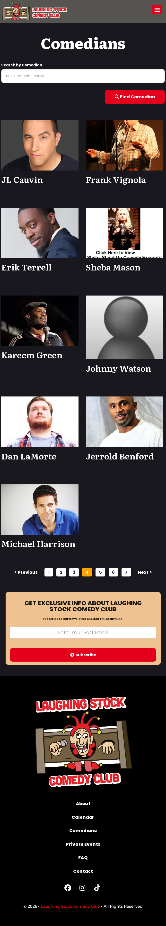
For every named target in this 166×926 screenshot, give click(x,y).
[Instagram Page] (82, 888)
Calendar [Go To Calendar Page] (83, 817)
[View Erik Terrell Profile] (40, 232)
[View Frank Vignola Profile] (124, 144)
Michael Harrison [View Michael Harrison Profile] (38, 543)
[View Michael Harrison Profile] (40, 509)
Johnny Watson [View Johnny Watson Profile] (118, 368)
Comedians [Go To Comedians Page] (83, 830)
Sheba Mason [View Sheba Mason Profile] (113, 267)
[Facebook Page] (67, 888)
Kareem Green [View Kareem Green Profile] (31, 354)
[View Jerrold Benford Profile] (124, 421)
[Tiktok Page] (97, 888)
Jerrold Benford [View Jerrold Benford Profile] (120, 456)
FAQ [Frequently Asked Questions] (83, 857)
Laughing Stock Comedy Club (70, 906)
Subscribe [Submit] (83, 655)
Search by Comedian (21, 65)
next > (145, 572)
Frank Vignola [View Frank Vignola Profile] (116, 179)
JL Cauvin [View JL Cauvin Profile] (22, 179)
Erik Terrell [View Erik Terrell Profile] (26, 267)
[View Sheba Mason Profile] (124, 232)
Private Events (83, 844)
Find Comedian (135, 97)
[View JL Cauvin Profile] (40, 144)
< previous (26, 572)
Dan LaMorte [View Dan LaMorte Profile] (28, 456)
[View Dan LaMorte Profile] (40, 421)
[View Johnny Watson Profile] (124, 327)
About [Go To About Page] (83, 803)
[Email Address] (83, 632)
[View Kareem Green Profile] (40, 320)
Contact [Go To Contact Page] (83, 871)
